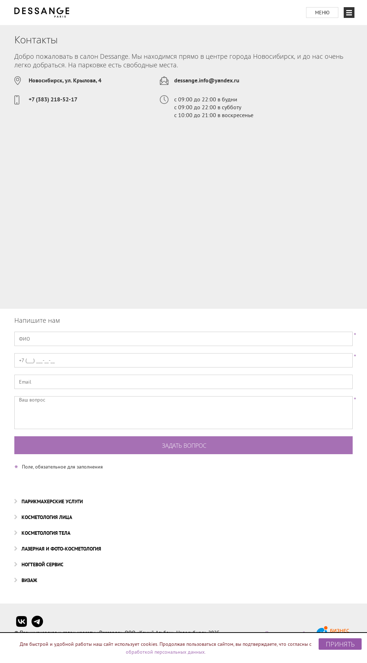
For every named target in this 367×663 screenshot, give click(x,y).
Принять (340, 644)
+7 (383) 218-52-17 (53, 99)
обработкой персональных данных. (166, 652)
